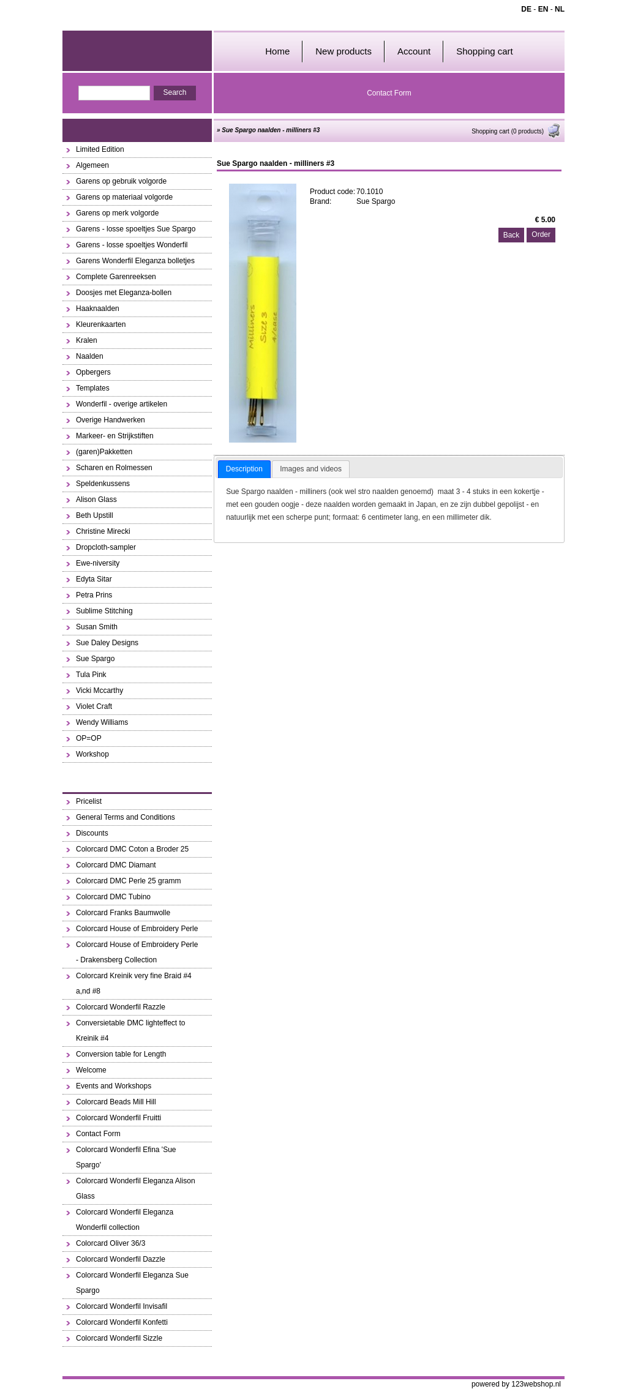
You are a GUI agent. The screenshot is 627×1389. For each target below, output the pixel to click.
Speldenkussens (103, 483)
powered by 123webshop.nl (516, 1384)
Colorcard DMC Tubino (113, 897)
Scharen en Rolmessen (114, 467)
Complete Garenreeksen (116, 276)
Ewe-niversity (97, 563)
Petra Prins (94, 595)
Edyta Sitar (94, 579)
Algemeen (92, 165)
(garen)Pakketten (104, 451)
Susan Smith (97, 627)
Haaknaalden (97, 308)
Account (413, 51)
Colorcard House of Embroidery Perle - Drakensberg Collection (137, 952)
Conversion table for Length (121, 1054)
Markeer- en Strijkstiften (115, 436)
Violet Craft (94, 706)
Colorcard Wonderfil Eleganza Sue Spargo (132, 1283)
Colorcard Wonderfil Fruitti (118, 1118)
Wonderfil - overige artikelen (121, 404)
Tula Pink (91, 674)
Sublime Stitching (104, 611)
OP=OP (89, 738)
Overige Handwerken (110, 420)
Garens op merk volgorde (117, 213)
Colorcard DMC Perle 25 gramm (128, 881)
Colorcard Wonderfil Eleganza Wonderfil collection (124, 1220)
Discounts (92, 833)
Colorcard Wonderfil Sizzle (119, 1338)
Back (511, 235)
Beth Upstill (94, 515)
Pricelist (89, 801)
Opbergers (93, 372)
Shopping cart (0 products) (516, 131)
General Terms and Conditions (125, 817)
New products (343, 51)
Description (244, 469)
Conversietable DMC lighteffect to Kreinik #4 (131, 1031)
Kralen (86, 340)
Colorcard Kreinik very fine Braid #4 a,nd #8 (134, 983)
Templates (93, 388)
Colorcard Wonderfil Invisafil (121, 1306)
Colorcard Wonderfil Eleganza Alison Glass (135, 1188)
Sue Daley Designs (107, 642)
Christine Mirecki (103, 531)
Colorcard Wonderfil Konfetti (122, 1322)
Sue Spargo (95, 658)
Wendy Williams (102, 722)
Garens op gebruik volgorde (121, 181)
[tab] (244, 469)
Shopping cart (484, 51)
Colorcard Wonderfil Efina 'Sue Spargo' (126, 1157)
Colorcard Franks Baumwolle (123, 912)
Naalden (89, 356)
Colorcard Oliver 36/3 (110, 1243)
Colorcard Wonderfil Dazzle (120, 1259)
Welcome (91, 1070)
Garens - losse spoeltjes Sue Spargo (135, 229)
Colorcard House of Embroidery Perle (137, 928)
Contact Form (389, 93)
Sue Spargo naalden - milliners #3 (271, 130)
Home (277, 51)
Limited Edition (100, 149)
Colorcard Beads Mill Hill (116, 1102)
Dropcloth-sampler (106, 547)
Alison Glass (96, 499)
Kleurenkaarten (101, 324)
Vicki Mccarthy (99, 690)
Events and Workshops (113, 1086)
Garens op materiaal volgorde (124, 197)
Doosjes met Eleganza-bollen (123, 292)
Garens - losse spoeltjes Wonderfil (132, 245)
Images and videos (311, 469)
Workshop (92, 754)
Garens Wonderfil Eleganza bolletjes (135, 260)
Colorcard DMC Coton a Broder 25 (132, 849)
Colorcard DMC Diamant (116, 865)
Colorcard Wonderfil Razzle (120, 1007)
